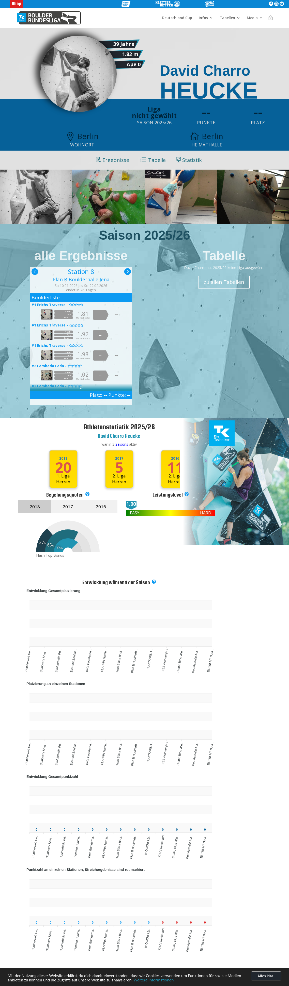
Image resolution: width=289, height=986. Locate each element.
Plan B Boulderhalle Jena (81, 279)
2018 (63, 458)
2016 (101, 507)
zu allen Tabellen (224, 282)
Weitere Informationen (154, 981)
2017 (119, 458)
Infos (203, 18)
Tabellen (227, 18)
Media (252, 18)
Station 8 (81, 271)
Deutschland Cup (177, 18)
